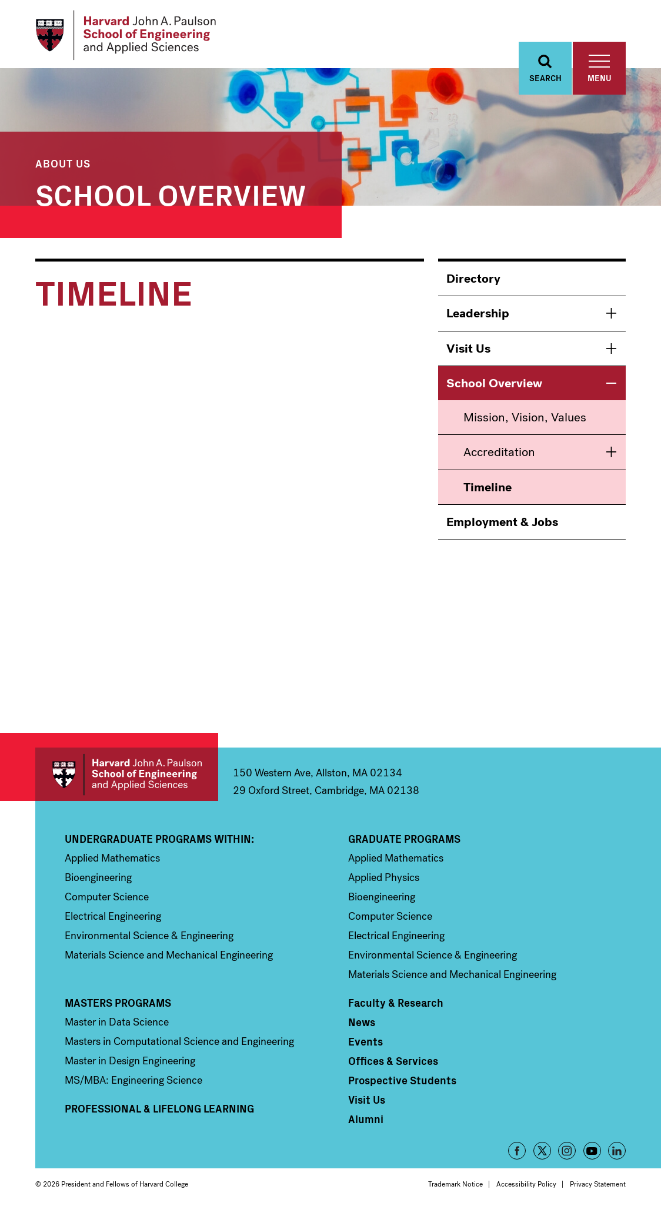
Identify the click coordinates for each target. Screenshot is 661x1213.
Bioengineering (98, 877)
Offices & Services (393, 1060)
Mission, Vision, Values (524, 417)
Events (365, 1041)
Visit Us (468, 348)
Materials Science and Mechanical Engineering (169, 955)
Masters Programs (118, 1002)
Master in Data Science (117, 1022)
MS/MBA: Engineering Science (133, 1080)
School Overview (170, 193)
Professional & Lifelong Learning (159, 1108)
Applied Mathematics (112, 858)
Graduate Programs (404, 838)
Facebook (517, 1151)
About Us (63, 163)
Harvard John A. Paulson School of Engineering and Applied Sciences (126, 774)
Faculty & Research (395, 1002)
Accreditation (499, 452)
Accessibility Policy (526, 1184)
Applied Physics (383, 877)
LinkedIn (617, 1151)
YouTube (592, 1151)
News (361, 1022)
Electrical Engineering (113, 916)
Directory (473, 278)
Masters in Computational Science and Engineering (179, 1041)
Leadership (477, 313)
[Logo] (125, 35)
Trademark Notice (455, 1184)
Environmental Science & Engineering (149, 935)
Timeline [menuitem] (487, 487)
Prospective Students (402, 1080)
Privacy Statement (598, 1184)
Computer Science (107, 897)
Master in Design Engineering (130, 1060)
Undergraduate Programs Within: (159, 838)
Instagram (567, 1151)
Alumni (365, 1119)
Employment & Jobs (502, 522)
